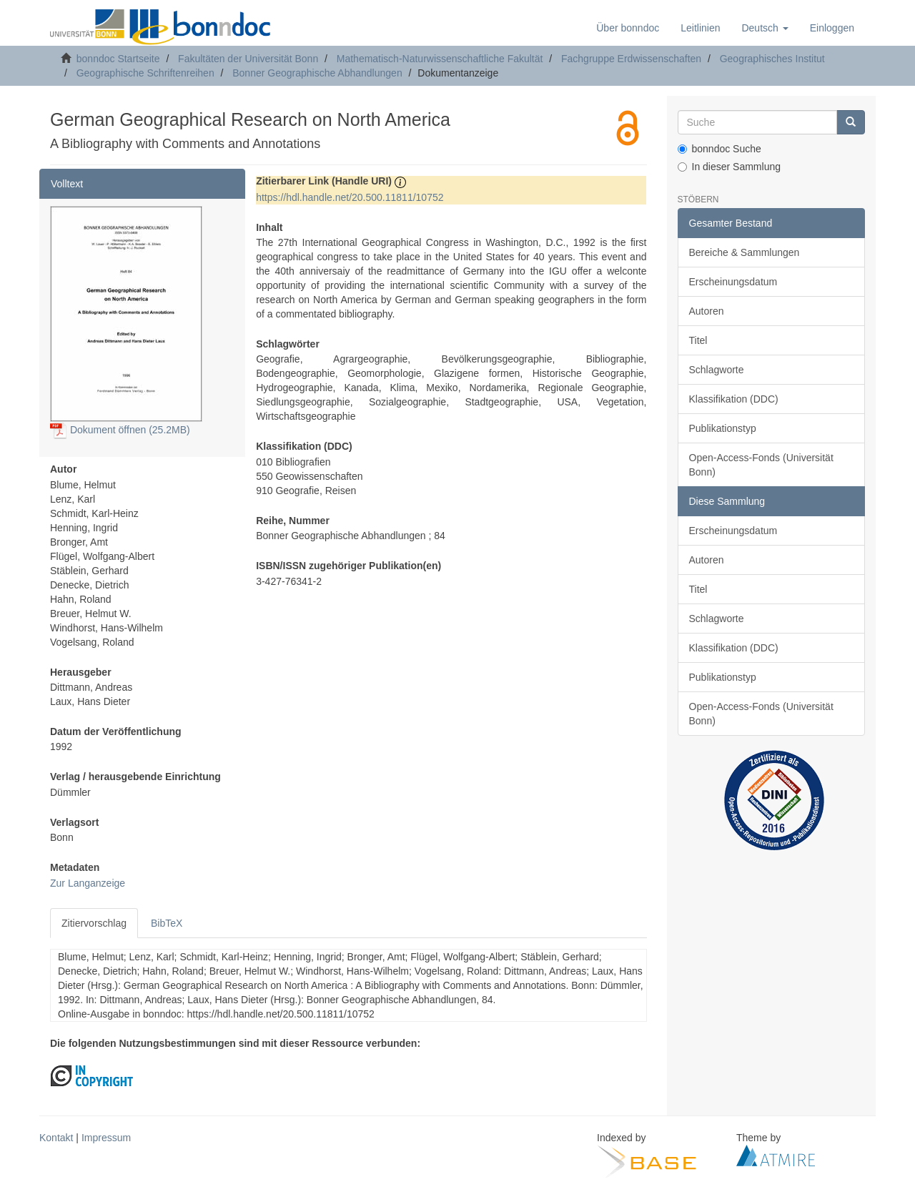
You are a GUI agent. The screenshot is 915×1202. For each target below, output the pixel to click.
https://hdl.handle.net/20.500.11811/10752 (349, 197)
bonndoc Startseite (118, 58)
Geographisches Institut (772, 58)
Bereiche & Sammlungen (744, 252)
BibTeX (166, 923)
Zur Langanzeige (87, 883)
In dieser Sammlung (729, 166)
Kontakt (56, 1137)
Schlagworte (716, 369)
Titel (698, 340)
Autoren (706, 311)
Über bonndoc (627, 28)
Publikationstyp (722, 428)
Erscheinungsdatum (733, 281)
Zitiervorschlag (94, 923)
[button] (764, 28)
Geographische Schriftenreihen (145, 73)
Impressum (106, 1137)
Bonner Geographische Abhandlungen (317, 73)
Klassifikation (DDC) (733, 399)
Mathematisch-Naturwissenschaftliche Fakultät (440, 58)
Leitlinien (700, 28)
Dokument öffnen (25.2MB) (120, 429)
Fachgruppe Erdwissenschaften (631, 58)
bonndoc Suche (719, 148)
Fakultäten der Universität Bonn (248, 58)
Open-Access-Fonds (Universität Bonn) (761, 465)
